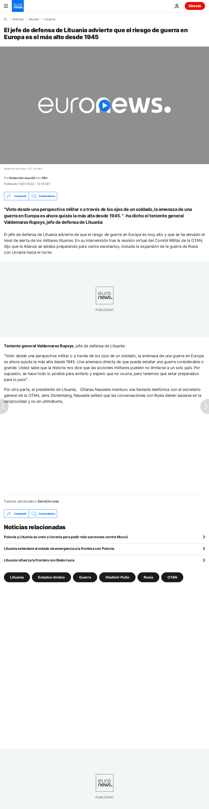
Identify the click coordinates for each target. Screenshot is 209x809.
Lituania (49, 19)
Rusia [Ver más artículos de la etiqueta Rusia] (148, 577)
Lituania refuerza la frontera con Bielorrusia (39, 560)
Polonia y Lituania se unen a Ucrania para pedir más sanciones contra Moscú (66, 537)
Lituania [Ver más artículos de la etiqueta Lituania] (17, 577)
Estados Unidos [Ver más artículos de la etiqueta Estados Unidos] (51, 577)
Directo (195, 6)
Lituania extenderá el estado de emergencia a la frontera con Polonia (59, 548)
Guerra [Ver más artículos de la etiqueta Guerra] (85, 577)
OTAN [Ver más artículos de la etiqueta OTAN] (172, 577)
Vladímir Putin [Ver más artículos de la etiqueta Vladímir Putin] (117, 577)
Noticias (18, 19)
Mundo (34, 19)
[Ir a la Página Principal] (18, 6)
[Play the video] (104, 105)
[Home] (5, 19)
